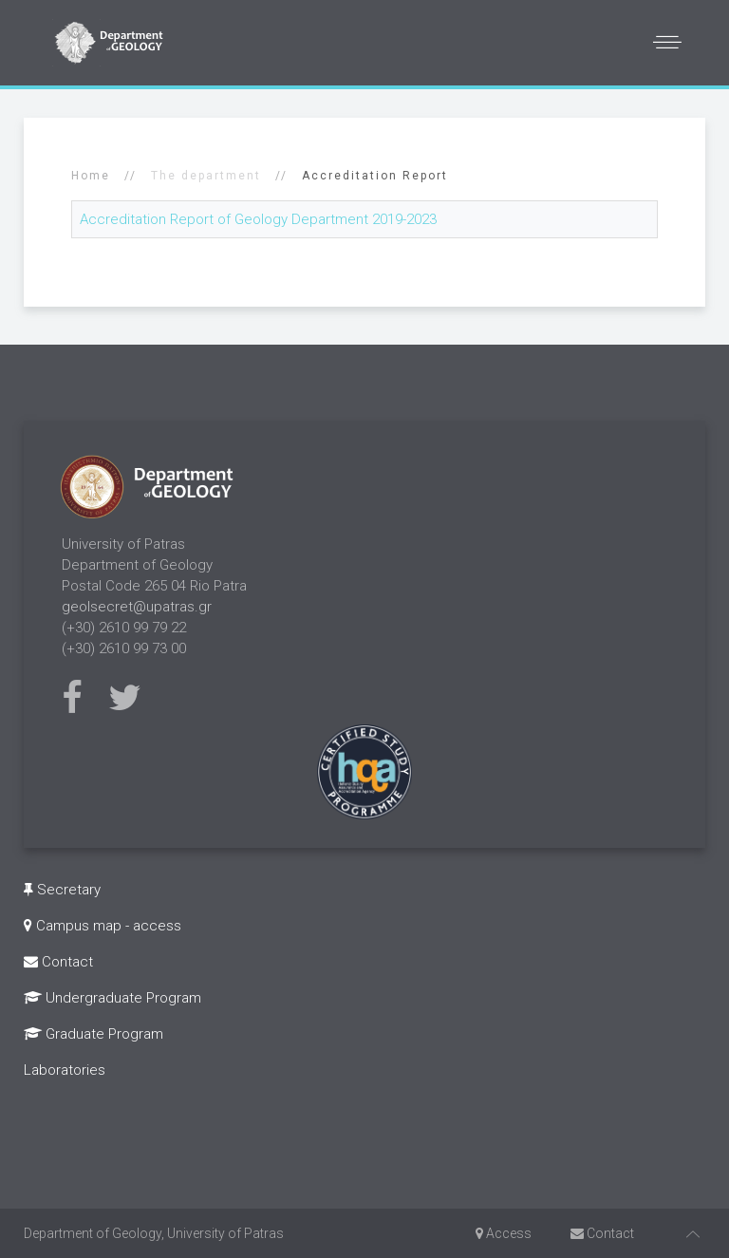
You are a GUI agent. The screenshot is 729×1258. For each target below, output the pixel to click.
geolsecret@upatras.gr (137, 606)
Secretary (62, 889)
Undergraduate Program (112, 997)
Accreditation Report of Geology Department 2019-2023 (258, 219)
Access (504, 1233)
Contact (58, 961)
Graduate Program (93, 1033)
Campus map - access (102, 925)
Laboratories (64, 1070)
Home (90, 175)
